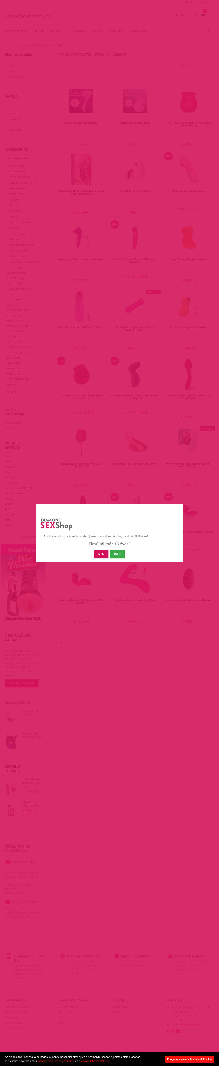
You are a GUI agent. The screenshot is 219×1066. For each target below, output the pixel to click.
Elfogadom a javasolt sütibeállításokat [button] (189, 1059)
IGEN (117, 554)
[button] (110, 1061)
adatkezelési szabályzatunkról (56, 1061)
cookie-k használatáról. (95, 1061)
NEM (101, 554)
